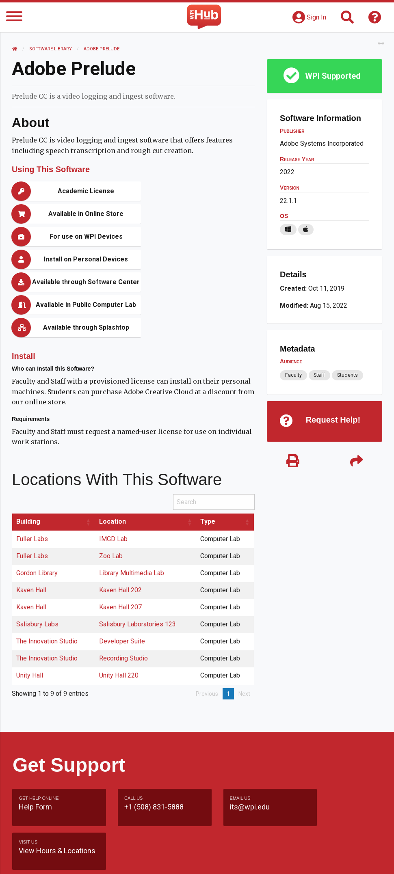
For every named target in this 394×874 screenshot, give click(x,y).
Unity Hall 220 (119, 607)
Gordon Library (37, 505)
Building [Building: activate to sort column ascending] (29, 453)
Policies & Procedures (197, 859)
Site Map (197, 828)
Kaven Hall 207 (121, 539)
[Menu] (14, 17)
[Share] (356, 461)
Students (347, 375)
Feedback (197, 813)
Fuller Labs (32, 471)
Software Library (51, 49)
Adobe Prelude (102, 49)
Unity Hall (30, 607)
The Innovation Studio (47, 573)
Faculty (293, 375)
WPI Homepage (197, 844)
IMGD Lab (114, 471)
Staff (319, 375)
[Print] (292, 461)
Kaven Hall (32, 522)
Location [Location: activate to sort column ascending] (113, 453)
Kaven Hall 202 (121, 522)
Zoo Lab (111, 488)
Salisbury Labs (38, 556)
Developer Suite (122, 573)
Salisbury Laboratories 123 (138, 556)
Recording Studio (124, 590)
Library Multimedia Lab (132, 505)
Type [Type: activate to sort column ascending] (208, 453)
